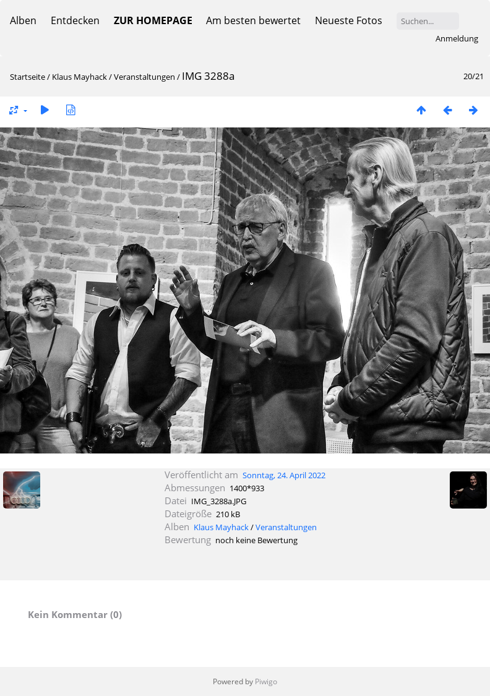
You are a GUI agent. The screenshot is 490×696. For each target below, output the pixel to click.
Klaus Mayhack (79, 76)
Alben (23, 20)
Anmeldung (457, 38)
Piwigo (266, 681)
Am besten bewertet (253, 20)
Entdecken (75, 20)
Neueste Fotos (348, 20)
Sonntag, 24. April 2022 (284, 475)
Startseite (27, 76)
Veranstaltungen (144, 76)
